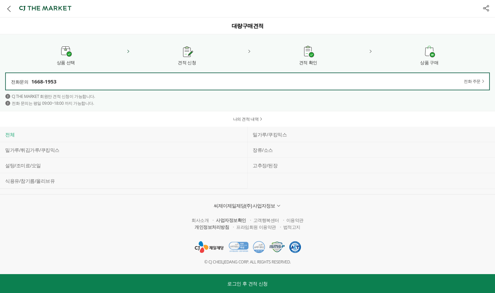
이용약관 (295, 220)
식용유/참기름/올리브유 (30, 181)
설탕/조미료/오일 (23, 165)
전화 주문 (472, 81)
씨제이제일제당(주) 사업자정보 (244, 205)
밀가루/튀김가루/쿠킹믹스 (32, 150)
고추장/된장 (265, 165)
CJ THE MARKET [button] (45, 8)
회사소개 (200, 220)
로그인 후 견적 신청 (247, 283)
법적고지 (291, 227)
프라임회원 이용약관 (256, 227)
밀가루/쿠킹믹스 (270, 134)
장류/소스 (263, 150)
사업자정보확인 (231, 220)
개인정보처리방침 (212, 227)
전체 (9, 134)
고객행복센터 (266, 220)
